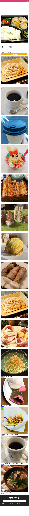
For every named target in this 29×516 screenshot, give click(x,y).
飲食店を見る (2, 348)
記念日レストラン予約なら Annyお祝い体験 (7, 503)
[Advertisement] (14, 8)
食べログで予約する (14, 54)
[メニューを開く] (27, 1)
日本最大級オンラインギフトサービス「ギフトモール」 (20, 503)
